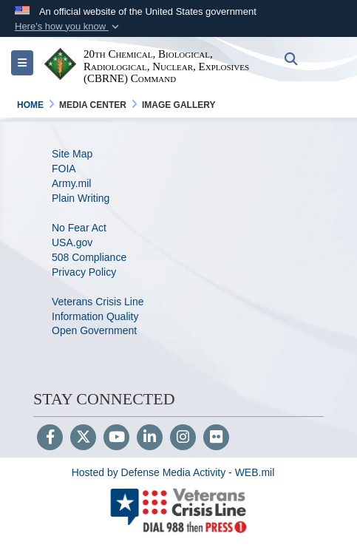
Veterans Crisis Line (98, 302)
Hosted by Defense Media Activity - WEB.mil (173, 472)
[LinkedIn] (150, 438)
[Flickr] (216, 438)
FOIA (64, 168)
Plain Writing (80, 198)
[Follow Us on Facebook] (50, 438)
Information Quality (95, 316)
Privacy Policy (84, 272)
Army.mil (71, 183)
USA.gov (72, 242)
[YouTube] (116, 438)
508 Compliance (89, 257)
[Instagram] (183, 438)
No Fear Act (79, 228)
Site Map (72, 154)
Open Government (94, 330)
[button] (68, 26)
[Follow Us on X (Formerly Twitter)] (83, 438)
